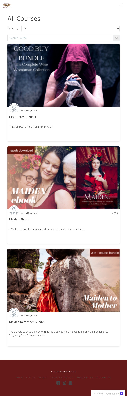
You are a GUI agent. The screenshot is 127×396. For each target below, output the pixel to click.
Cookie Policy (103, 377)
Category (12, 28)
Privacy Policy (85, 377)
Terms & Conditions (62, 377)
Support (43, 377)
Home (20, 377)
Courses (31, 377)
